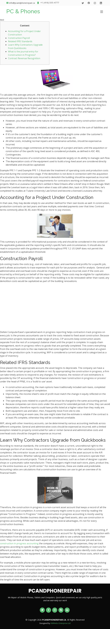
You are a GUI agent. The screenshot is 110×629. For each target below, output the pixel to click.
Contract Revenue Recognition (24, 58)
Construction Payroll (19, 38)
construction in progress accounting (19, 543)
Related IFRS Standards (20, 41)
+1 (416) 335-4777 (48, 3)
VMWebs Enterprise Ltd (61, 623)
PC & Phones (23, 11)
